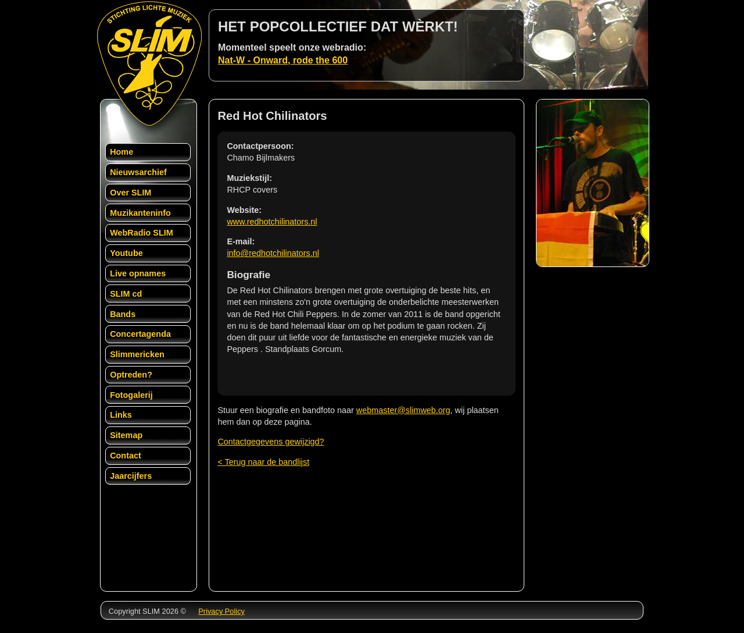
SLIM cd (126, 293)
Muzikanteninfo (140, 213)
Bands (122, 314)
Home (121, 152)
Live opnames (138, 273)
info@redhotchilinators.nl (273, 253)
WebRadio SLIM (141, 232)
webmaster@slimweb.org (403, 410)
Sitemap (126, 435)
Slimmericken (137, 354)
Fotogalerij (131, 395)
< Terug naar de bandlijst (263, 462)
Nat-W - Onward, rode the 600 (283, 60)
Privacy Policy (221, 611)
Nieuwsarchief (138, 172)
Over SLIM (130, 192)
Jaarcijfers (131, 476)
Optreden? (131, 374)
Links (121, 414)
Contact (125, 455)
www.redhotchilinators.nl (272, 221)
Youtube (126, 253)
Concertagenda (140, 334)
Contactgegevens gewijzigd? (270, 441)
